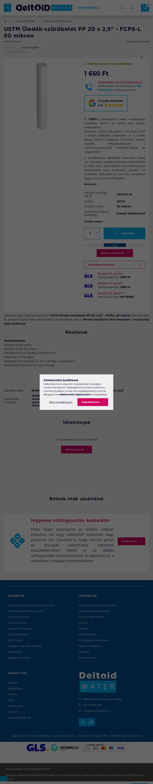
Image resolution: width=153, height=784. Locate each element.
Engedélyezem (91, 402)
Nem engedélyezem (61, 402)
